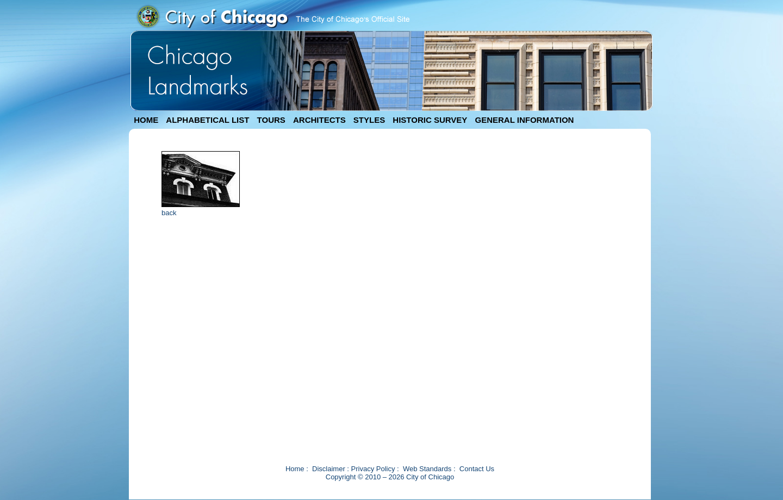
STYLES (369, 119)
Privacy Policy (373, 469)
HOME (146, 119)
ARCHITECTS (319, 119)
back (168, 213)
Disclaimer (328, 469)
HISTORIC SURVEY (430, 119)
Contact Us (476, 469)
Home (294, 469)
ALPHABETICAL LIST (207, 119)
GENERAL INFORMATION (524, 119)
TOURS (271, 119)
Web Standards (427, 469)
